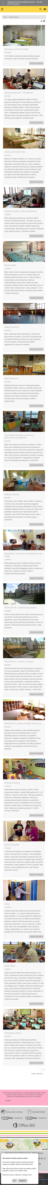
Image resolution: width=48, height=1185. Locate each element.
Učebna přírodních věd (14, 151)
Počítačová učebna (12, 1033)
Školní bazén (10, 265)
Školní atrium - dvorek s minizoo (18, 661)
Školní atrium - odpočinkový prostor (20, 607)
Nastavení (22, 1180)
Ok (14, 1180)
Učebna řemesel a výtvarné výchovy (20, 211)
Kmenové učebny (12, 782)
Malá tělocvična (11, 378)
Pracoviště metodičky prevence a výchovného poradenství (19, 436)
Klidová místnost (11, 494)
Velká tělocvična (11, 327)
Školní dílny (9, 965)
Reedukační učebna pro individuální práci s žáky (23, 554)
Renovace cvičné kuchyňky (16, 49)
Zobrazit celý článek (36, 63)
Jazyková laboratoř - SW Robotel (18, 92)
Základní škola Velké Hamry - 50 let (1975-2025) (24, 3)
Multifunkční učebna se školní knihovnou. (23, 723)
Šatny (7, 904)
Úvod (5, 17)
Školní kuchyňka (11, 844)
